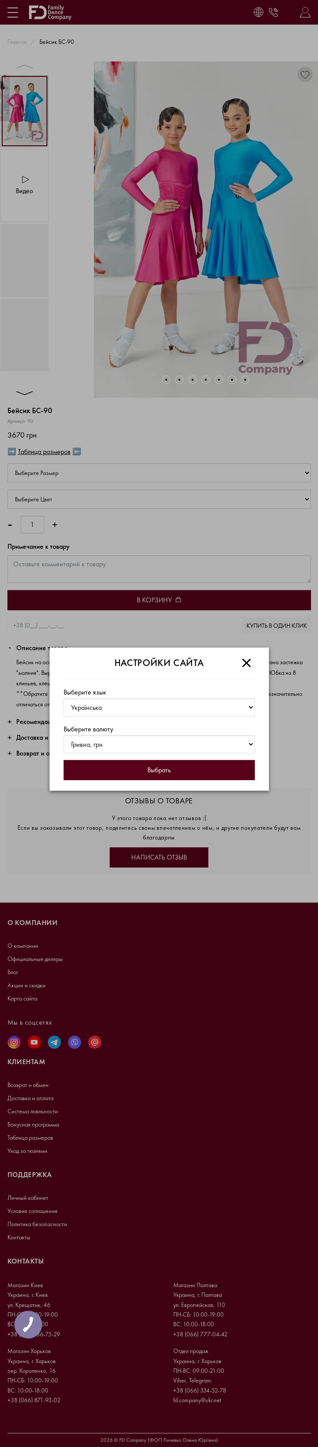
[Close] (246, 663)
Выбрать (159, 769)
